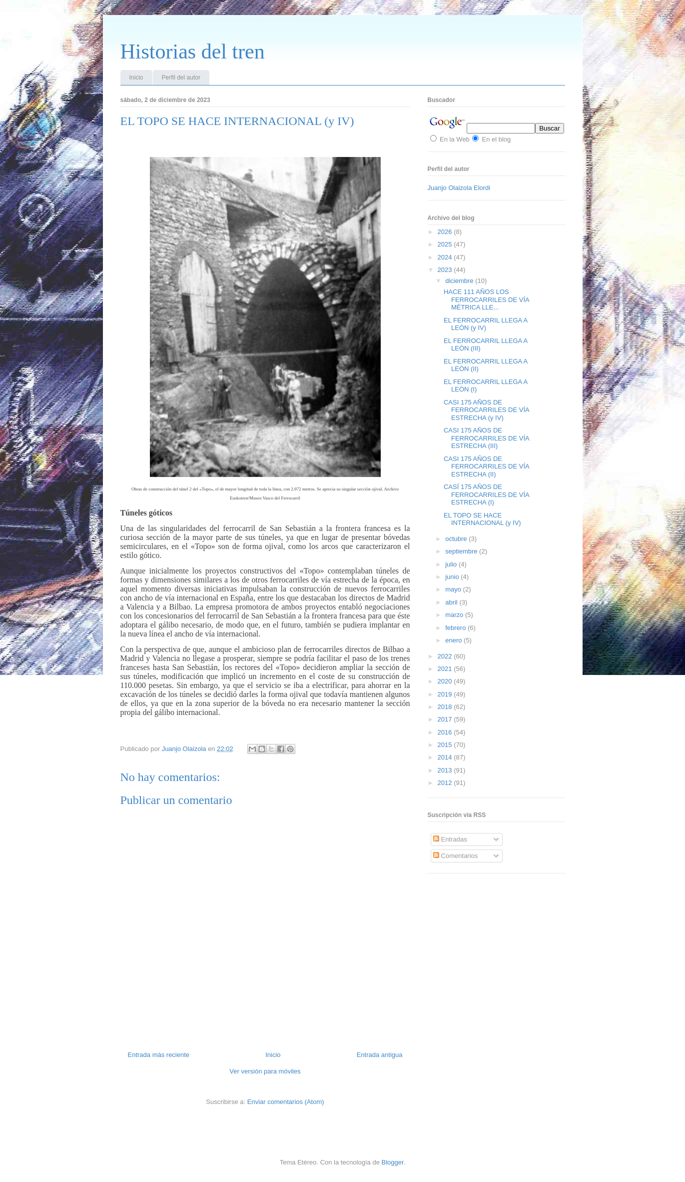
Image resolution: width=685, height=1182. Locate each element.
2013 (446, 770)
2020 (446, 681)
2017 (446, 719)
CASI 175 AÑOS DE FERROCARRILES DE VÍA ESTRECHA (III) (486, 438)
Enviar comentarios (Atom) (285, 1102)
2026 (446, 232)
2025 (446, 244)
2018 (446, 706)
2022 (446, 656)
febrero (456, 628)
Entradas (450, 839)
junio (453, 576)
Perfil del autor (181, 77)
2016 (446, 732)
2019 (446, 694)
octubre (457, 538)
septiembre (462, 551)
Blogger (393, 1162)
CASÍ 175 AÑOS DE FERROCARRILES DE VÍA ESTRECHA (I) (486, 494)
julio (452, 564)
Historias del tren (192, 51)
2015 (446, 744)
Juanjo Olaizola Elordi (459, 188)
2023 (446, 270)
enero (454, 640)
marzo (455, 614)
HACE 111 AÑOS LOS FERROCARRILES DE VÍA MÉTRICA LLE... (486, 299)
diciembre (460, 280)
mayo (454, 589)
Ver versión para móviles (264, 1071)
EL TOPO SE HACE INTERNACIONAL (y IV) (482, 519)
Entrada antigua (380, 1054)
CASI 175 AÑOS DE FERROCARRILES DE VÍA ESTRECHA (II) (486, 466)
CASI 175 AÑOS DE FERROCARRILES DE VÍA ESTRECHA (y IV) (486, 410)
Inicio (136, 77)
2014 (446, 757)
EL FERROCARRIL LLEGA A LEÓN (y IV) (485, 324)
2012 (446, 782)
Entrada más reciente (159, 1054)
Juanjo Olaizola (185, 748)
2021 (446, 668)
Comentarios (455, 856)
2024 (446, 257)
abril (452, 602)
